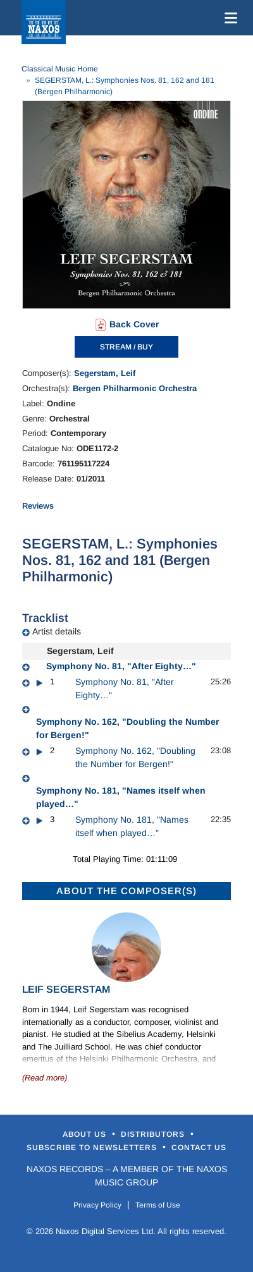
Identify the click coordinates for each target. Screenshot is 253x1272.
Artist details (56, 631)
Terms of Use (157, 1205)
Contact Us (198, 1147)
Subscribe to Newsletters (93, 1147)
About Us (86, 1134)
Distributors (154, 1134)
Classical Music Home (60, 68)
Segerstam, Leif (104, 373)
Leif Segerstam (66, 989)
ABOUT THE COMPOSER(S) (126, 890)
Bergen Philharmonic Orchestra (135, 388)
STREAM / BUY (126, 346)
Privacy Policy (97, 1205)
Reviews (38, 506)
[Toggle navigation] (228, 17)
